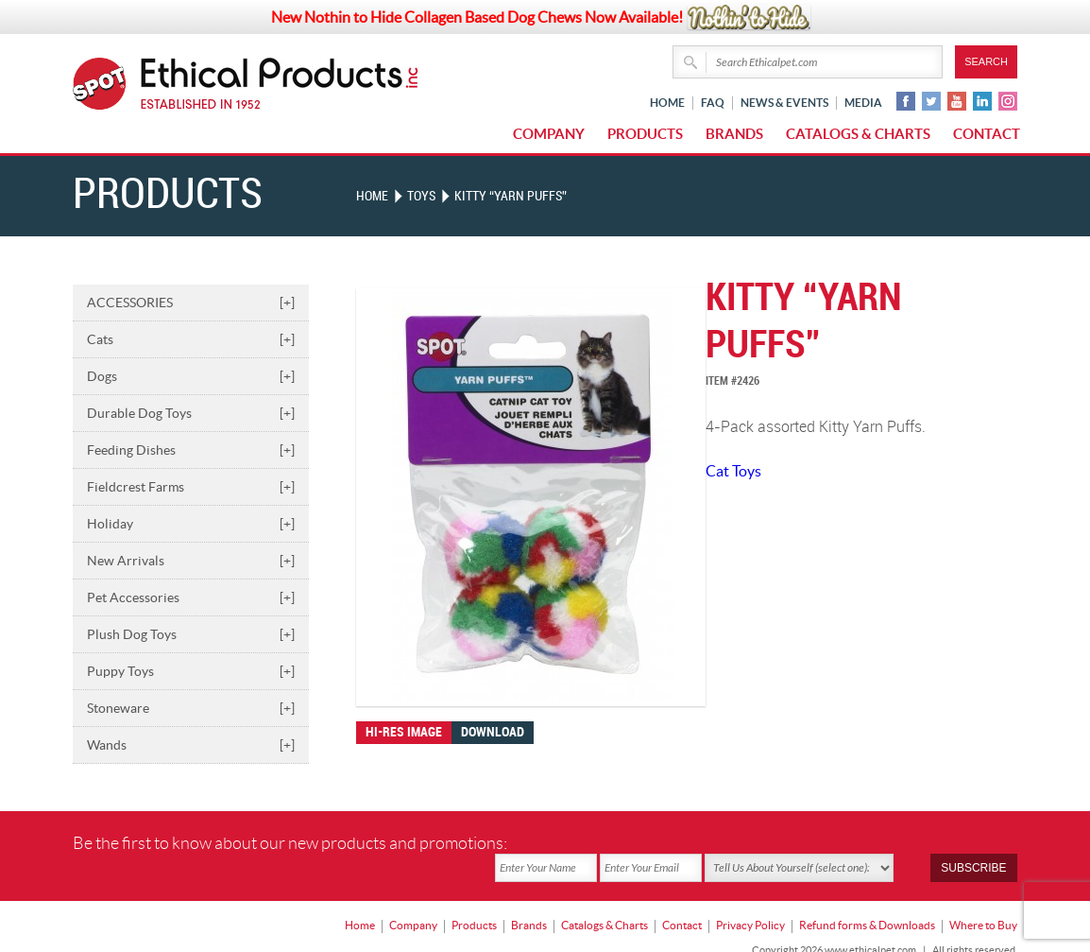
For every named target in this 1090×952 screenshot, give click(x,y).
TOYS (421, 196)
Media (863, 102)
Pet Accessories (191, 596)
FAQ (712, 102)
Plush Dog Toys (191, 633)
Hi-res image (404, 731)
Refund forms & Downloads (867, 900)
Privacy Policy (750, 900)
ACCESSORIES (191, 301)
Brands (734, 134)
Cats (191, 338)
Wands (191, 744)
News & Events (784, 102)
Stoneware (191, 707)
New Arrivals (191, 559)
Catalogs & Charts (858, 134)
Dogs (191, 375)
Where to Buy (983, 900)
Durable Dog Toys (191, 412)
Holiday (191, 522)
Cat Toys (733, 469)
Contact (986, 134)
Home (667, 102)
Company (549, 134)
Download (492, 731)
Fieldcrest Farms (191, 485)
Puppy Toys (191, 670)
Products (645, 134)
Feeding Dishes (191, 449)
